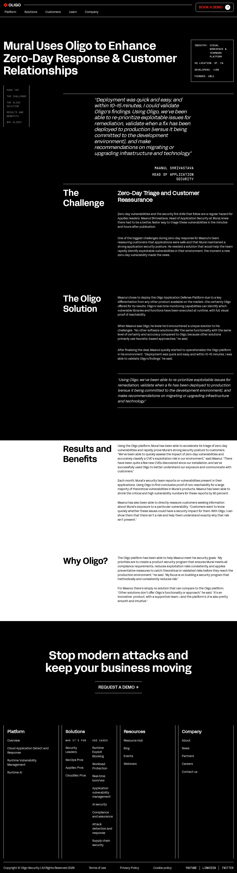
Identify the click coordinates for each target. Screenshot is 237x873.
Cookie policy (162, 868)
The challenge (16, 96)
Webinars (130, 764)
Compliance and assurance (102, 814)
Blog (127, 748)
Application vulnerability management (101, 792)
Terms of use (97, 868)
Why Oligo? (14, 122)
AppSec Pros (74, 768)
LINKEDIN (209, 868)
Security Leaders (71, 750)
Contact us (189, 772)
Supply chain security (101, 843)
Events (128, 756)
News (185, 748)
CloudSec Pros (76, 775)
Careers (187, 764)
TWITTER (228, 868)
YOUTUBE (191, 868)
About (186, 741)
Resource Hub (133, 741)
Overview (13, 741)
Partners (188, 756)
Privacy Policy (129, 868)
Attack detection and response (102, 828)
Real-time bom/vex (98, 778)
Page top (13, 90)
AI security (99, 804)
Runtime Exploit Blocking (98, 752)
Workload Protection (99, 766)
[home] (12, 5)
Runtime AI (14, 772)
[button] (10, 12)
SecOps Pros (74, 760)
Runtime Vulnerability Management (22, 762)
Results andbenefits (15, 114)
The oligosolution (13, 104)
